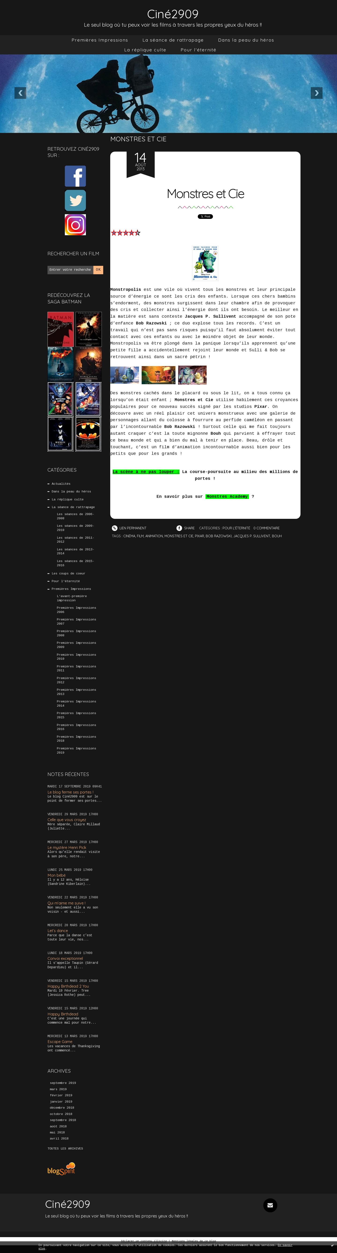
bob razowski (221, 536)
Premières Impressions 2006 (76, 613)
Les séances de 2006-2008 (75, 517)
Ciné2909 (173, 13)
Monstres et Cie (205, 193)
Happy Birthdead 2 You (69, 992)
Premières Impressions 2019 (76, 757)
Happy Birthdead (63, 1020)
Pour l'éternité (198, 50)
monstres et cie (180, 536)
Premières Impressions (100, 40)
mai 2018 (57, 1140)
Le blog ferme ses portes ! (71, 798)
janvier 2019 (61, 1109)
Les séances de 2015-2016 (75, 565)
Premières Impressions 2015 (76, 721)
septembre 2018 (63, 1128)
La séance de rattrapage (173, 40)
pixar (202, 536)
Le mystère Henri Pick (68, 854)
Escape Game (60, 1048)
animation (155, 536)
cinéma (129, 536)
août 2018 (58, 1134)
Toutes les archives (65, 1156)
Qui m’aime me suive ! (67, 909)
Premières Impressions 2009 (76, 649)
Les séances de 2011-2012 (75, 541)
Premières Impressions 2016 (76, 733)
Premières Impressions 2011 (76, 673)
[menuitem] (100, 40)
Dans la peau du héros (246, 40)
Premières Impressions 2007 (76, 625)
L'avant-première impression (72, 601)
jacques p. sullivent (255, 536)
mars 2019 (58, 1096)
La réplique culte (145, 50)
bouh (281, 536)
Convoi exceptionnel (66, 965)
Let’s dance (58, 937)
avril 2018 (59, 1147)
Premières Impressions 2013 (76, 697)
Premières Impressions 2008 (76, 637)
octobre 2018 (61, 1121)
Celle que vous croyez (68, 826)
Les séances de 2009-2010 (75, 529)
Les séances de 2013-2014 (75, 553)
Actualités (61, 484)
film (141, 536)
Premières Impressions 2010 (76, 661)
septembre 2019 (63, 1090)
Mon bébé (57, 881)
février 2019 (61, 1103)
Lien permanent (129, 528)
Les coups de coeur (68, 576)
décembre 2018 (62, 1115)
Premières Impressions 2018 (76, 745)
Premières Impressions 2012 (76, 685)
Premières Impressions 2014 (76, 709)
